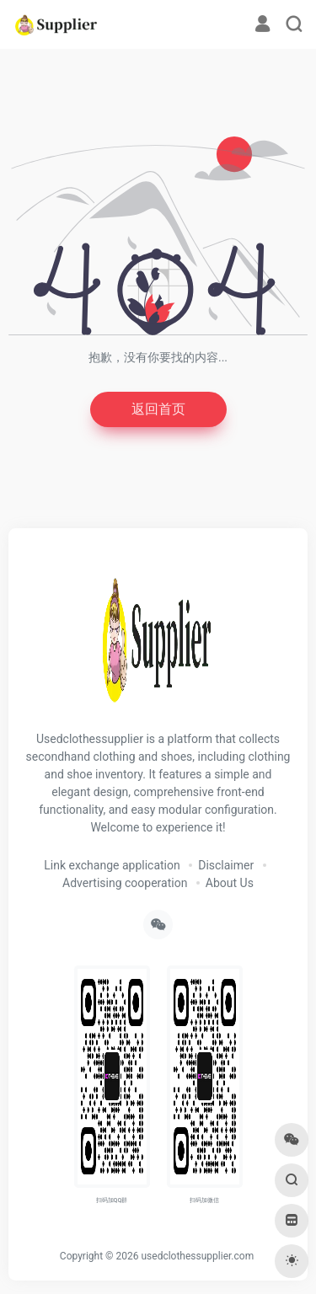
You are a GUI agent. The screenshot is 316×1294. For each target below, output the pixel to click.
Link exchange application (111, 865)
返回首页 (158, 409)
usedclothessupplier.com (197, 1256)
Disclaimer (226, 865)
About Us (230, 883)
